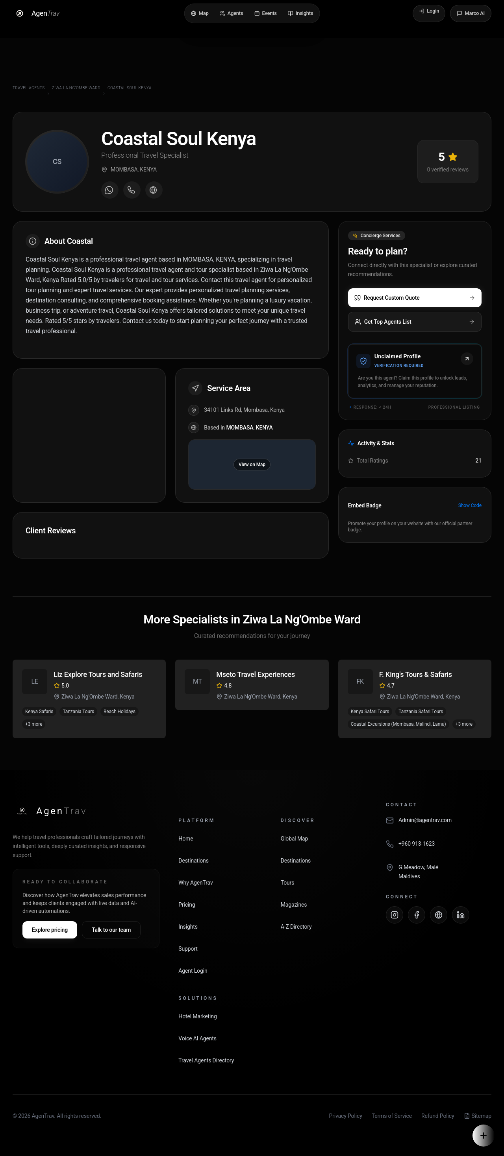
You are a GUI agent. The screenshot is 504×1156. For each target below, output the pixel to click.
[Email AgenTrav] (438, 824)
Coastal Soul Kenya (129, 88)
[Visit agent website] (154, 190)
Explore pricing (50, 930)
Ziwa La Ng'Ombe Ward (76, 88)
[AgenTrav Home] (50, 811)
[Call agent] (132, 190)
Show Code (470, 505)
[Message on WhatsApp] (110, 190)
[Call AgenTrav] (438, 848)
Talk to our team (111, 930)
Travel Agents (29, 88)
